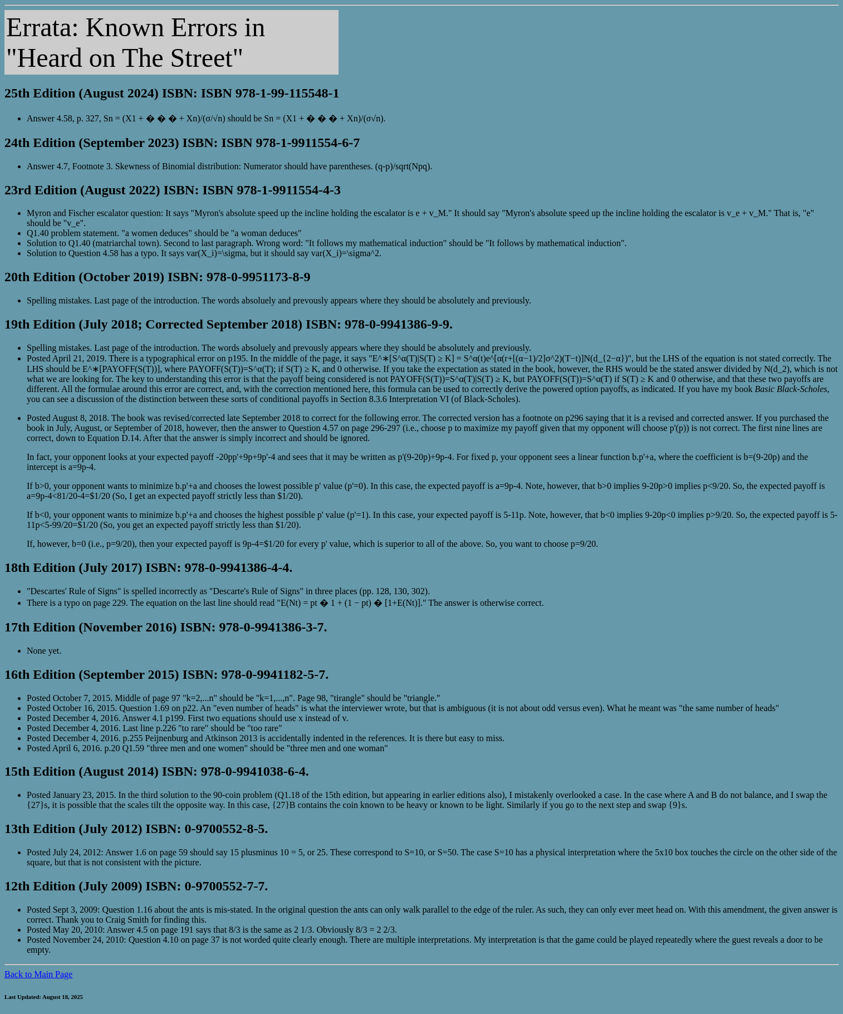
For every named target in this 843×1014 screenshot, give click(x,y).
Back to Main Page (38, 974)
